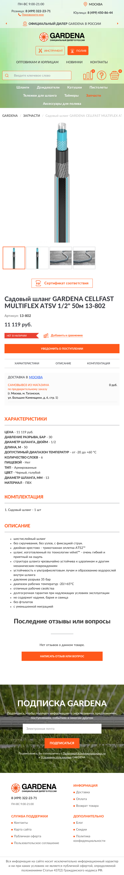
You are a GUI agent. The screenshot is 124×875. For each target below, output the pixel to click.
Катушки (74, 87)
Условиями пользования (56, 757)
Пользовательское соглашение (36, 843)
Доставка (83, 792)
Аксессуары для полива (62, 103)
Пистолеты (99, 87)
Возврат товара (87, 805)
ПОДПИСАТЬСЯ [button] (62, 743)
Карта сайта (23, 829)
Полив (81, 50)
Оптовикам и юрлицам (37, 62)
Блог (79, 822)
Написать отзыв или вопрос (62, 656)
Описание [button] (63, 363)
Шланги (22, 87)
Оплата (81, 799)
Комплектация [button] (98, 363)
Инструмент (53, 50)
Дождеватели (48, 87)
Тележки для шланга (40, 95)
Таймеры (71, 95)
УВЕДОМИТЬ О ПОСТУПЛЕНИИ (62, 348)
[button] (31, 14)
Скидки (81, 829)
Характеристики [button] (27, 363)
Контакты (99, 62)
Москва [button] (36, 377)
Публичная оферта (27, 836)
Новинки (74, 62)
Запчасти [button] (93, 95)
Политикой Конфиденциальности (84, 753)
